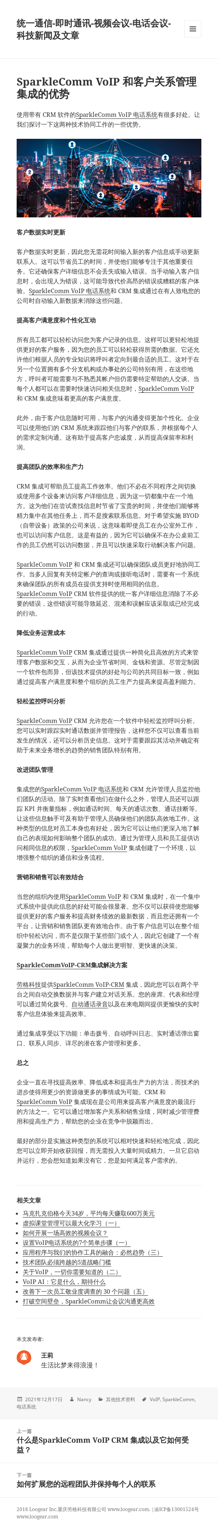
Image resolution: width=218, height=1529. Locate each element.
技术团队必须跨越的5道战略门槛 (67, 1262)
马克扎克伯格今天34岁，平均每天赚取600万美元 (89, 1213)
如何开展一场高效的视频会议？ (65, 1233)
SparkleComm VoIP (166, 388)
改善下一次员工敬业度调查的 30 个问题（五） (85, 1291)
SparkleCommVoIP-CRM (54, 965)
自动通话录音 (89, 1004)
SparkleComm (178, 1399)
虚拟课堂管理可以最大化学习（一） (71, 1223)
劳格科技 (29, 984)
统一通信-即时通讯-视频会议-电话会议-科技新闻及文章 (94, 29)
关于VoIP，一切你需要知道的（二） (72, 1272)
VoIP (155, 1399)
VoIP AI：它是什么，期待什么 (64, 1281)
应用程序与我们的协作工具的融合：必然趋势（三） (93, 1252)
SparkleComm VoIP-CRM (88, 984)
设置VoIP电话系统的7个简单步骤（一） (77, 1242)
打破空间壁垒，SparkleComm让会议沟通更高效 (89, 1301)
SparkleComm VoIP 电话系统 (117, 114)
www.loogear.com (37, 1516)
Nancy (84, 1399)
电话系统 (26, 1406)
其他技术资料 (120, 1399)
